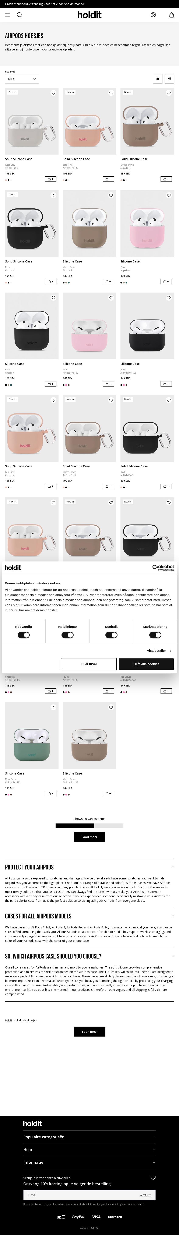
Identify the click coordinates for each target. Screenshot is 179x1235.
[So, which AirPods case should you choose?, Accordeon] (89, 956)
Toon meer (89, 1032)
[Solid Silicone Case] (32, 121)
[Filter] (169, 79)
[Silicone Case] (89, 223)
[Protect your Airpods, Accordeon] (89, 867)
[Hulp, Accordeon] (89, 1149)
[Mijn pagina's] (153, 14)
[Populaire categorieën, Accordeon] (89, 1137)
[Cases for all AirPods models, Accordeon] (89, 916)
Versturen (145, 1195)
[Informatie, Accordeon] (89, 1162)
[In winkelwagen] (50, 179)
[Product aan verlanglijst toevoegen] (53, 93)
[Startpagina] (8, 1020)
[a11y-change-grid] (157, 79)
